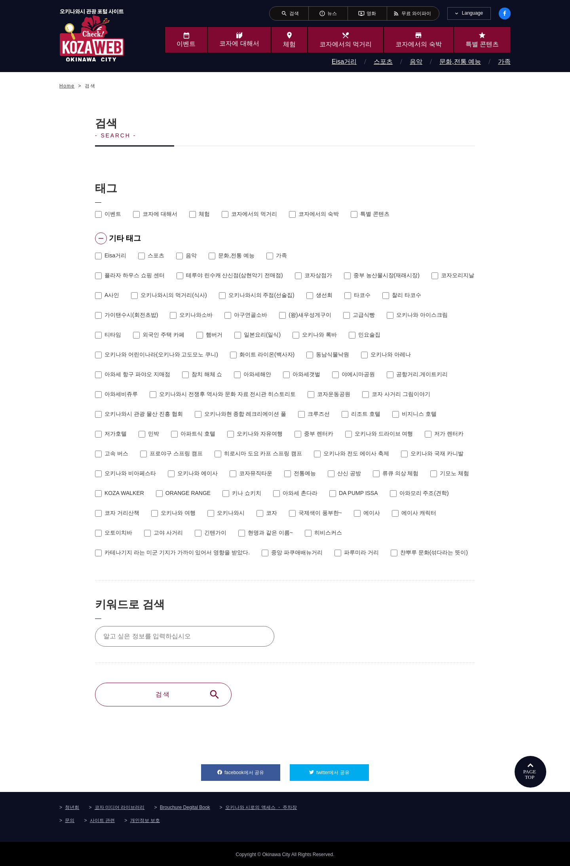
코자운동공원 (329, 393)
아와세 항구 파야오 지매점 (132, 374)
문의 (69, 819)
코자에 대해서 (155, 214)
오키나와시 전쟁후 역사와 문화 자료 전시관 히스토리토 (223, 393)
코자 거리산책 (117, 512)
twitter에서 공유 (342, 769)
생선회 (319, 294)
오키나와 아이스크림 (417, 314)
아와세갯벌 (301, 374)
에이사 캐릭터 (414, 512)
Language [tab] (472, 13)
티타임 (108, 334)
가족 (504, 61)
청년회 (72, 806)
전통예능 (300, 473)
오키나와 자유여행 (255, 433)
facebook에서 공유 (252, 769)
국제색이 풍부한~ (315, 512)
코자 (266, 512)
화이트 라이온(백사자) (262, 354)
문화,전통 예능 (460, 61)
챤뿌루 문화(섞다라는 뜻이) (429, 552)
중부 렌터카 (313, 433)
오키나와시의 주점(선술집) (256, 294)
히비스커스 (323, 532)
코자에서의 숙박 (314, 214)
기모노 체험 (449, 473)
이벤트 (108, 214)
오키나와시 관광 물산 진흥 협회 (139, 413)
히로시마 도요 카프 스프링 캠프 (258, 453)
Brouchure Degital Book (185, 806)
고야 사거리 (163, 532)
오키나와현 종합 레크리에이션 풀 (241, 413)
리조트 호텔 (361, 413)
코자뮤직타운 (251, 473)
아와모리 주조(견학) (419, 492)
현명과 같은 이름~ (265, 532)
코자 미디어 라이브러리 (120, 806)
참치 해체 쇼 (202, 374)
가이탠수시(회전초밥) (126, 314)
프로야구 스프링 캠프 (171, 453)
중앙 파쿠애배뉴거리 (292, 552)
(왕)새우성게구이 (305, 314)
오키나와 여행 (173, 512)
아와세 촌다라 (295, 492)
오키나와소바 (191, 314)
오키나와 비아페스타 (125, 473)
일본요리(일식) (257, 334)
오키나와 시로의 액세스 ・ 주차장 (261, 806)
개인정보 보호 (145, 819)
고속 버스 (111, 453)
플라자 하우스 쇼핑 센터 (130, 275)
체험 (199, 214)
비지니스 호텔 (414, 413)
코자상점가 (313, 275)
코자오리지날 (452, 275)
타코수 (357, 294)
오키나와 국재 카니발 (432, 453)
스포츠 (383, 61)
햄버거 (209, 334)
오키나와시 (226, 512)
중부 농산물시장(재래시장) (382, 275)
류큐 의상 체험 (396, 473)
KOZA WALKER (119, 492)
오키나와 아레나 (386, 354)
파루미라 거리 (356, 552)
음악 (416, 61)
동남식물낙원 (327, 354)
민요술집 (364, 334)
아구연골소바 (245, 314)
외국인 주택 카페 (158, 334)
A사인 (107, 294)
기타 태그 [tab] (117, 238)
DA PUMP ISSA (353, 492)
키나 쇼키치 (241, 492)
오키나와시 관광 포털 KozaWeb (91, 34)
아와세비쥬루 (116, 393)
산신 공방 (344, 473)
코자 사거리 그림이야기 (396, 393)
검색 (188, 694)
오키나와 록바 (315, 334)
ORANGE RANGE (183, 492)
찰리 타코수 (401, 294)
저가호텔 (111, 433)
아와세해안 (252, 374)
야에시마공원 (353, 374)
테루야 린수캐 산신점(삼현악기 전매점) (230, 275)
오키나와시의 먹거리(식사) (169, 294)
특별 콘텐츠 (370, 214)
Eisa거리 (344, 61)
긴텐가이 (210, 532)
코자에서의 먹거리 (249, 214)
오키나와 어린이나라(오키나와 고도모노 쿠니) (156, 354)
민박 (149, 433)
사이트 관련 (102, 819)
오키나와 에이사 (193, 473)
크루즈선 (314, 413)
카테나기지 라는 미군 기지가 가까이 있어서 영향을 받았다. (172, 552)
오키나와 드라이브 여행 (379, 433)
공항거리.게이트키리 (417, 374)
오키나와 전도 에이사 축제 (351, 453)
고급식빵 (359, 314)
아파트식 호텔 (193, 433)
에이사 (367, 512)
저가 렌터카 (444, 433)
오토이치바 (113, 532)
